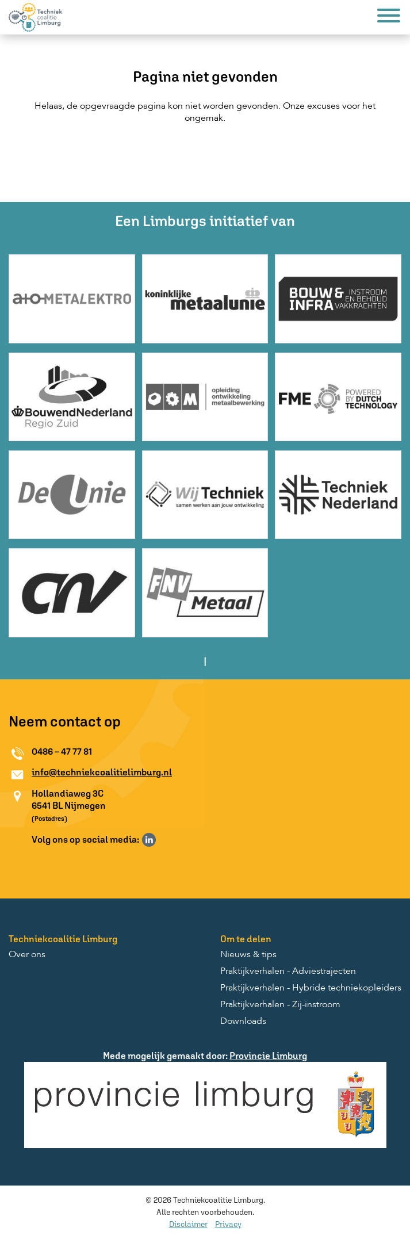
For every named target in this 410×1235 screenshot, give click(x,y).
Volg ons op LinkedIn (149, 840)
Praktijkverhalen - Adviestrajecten (288, 971)
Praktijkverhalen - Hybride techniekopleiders (310, 988)
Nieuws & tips (248, 954)
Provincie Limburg (268, 1055)
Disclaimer (188, 1224)
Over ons (27, 954)
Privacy (228, 1224)
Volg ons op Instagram (166, 840)
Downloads (243, 1021)
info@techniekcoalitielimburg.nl (102, 772)
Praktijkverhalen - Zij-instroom (280, 1005)
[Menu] (388, 17)
